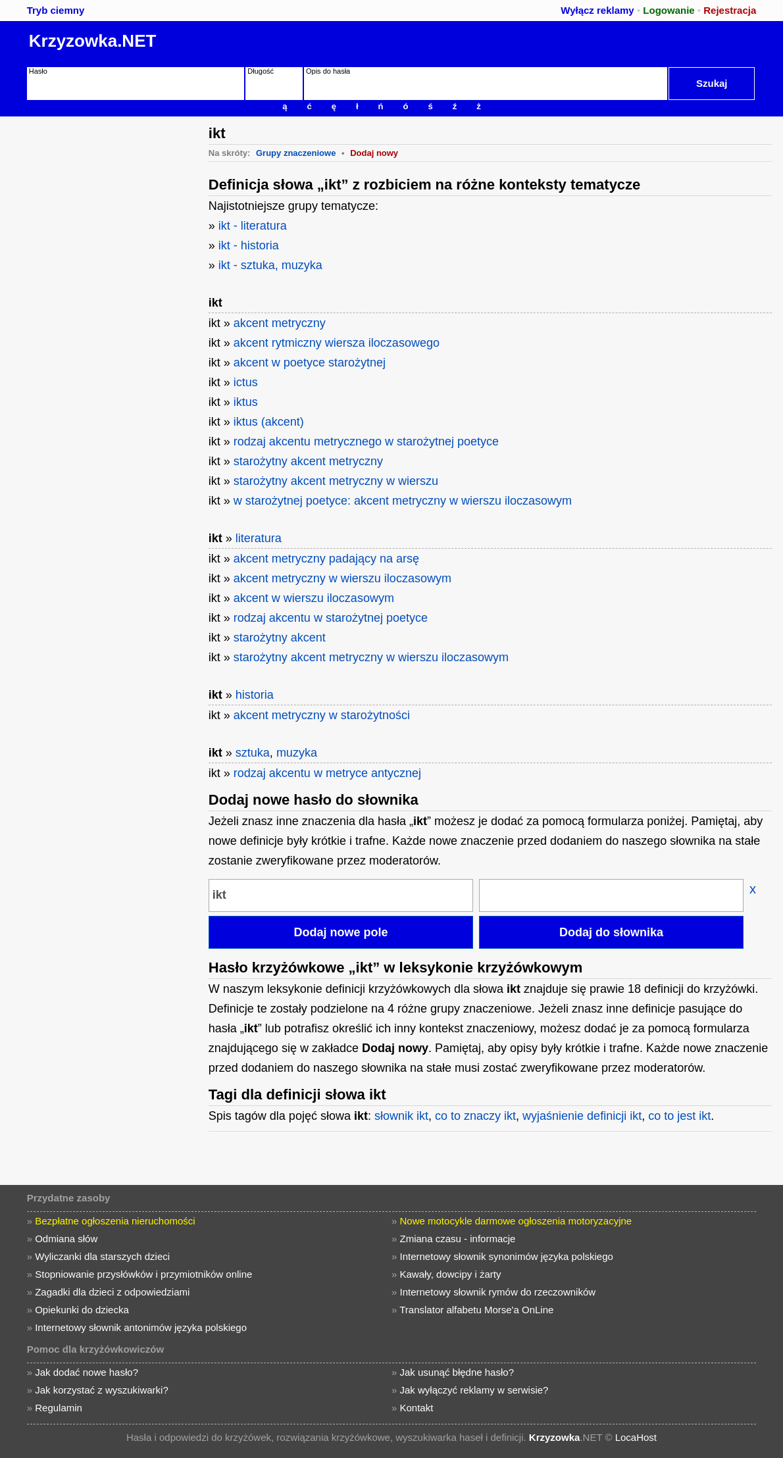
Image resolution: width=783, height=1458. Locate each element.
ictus (246, 382)
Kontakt (417, 1407)
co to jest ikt (679, 1115)
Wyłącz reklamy (597, 10)
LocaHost (636, 1437)
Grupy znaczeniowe (296, 153)
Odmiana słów (66, 1238)
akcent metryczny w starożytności (322, 715)
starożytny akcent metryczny (308, 461)
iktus (246, 402)
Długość (260, 71)
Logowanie (668, 10)
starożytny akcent (280, 637)
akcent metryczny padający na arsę (326, 558)
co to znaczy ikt (475, 1115)
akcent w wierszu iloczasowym (314, 598)
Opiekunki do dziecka (82, 1309)
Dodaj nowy (374, 153)
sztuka (253, 752)
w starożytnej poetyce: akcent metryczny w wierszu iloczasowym (403, 500)
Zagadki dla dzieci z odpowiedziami (112, 1291)
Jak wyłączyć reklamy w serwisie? (474, 1389)
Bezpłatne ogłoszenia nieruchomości (115, 1220)
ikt (215, 302)
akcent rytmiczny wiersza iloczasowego (337, 342)
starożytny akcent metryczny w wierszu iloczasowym (371, 657)
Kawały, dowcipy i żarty (450, 1274)
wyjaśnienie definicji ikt (582, 1115)
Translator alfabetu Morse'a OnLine (476, 1309)
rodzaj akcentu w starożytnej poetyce (331, 617)
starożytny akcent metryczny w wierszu (336, 481)
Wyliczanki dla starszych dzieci (102, 1256)
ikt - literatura (252, 225)
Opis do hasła (328, 71)
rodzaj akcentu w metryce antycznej (327, 773)
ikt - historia (248, 245)
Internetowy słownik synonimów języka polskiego (506, 1256)
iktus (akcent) (269, 421)
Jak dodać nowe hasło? (86, 1372)
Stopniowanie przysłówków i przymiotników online (143, 1274)
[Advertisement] (102, 198)
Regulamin (58, 1407)
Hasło (38, 71)
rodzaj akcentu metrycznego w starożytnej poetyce (366, 441)
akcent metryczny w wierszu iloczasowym (342, 578)
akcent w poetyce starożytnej (310, 362)
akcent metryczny (280, 323)
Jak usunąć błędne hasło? (457, 1372)
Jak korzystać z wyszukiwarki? (101, 1389)
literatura (259, 538)
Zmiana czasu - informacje (458, 1238)
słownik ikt (401, 1115)
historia (255, 694)
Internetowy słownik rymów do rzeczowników (498, 1291)
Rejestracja (729, 10)
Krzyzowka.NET (93, 41)
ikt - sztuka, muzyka (270, 265)
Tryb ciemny (56, 10)
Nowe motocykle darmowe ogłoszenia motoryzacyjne (516, 1220)
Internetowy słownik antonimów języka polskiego (141, 1327)
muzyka (296, 752)
